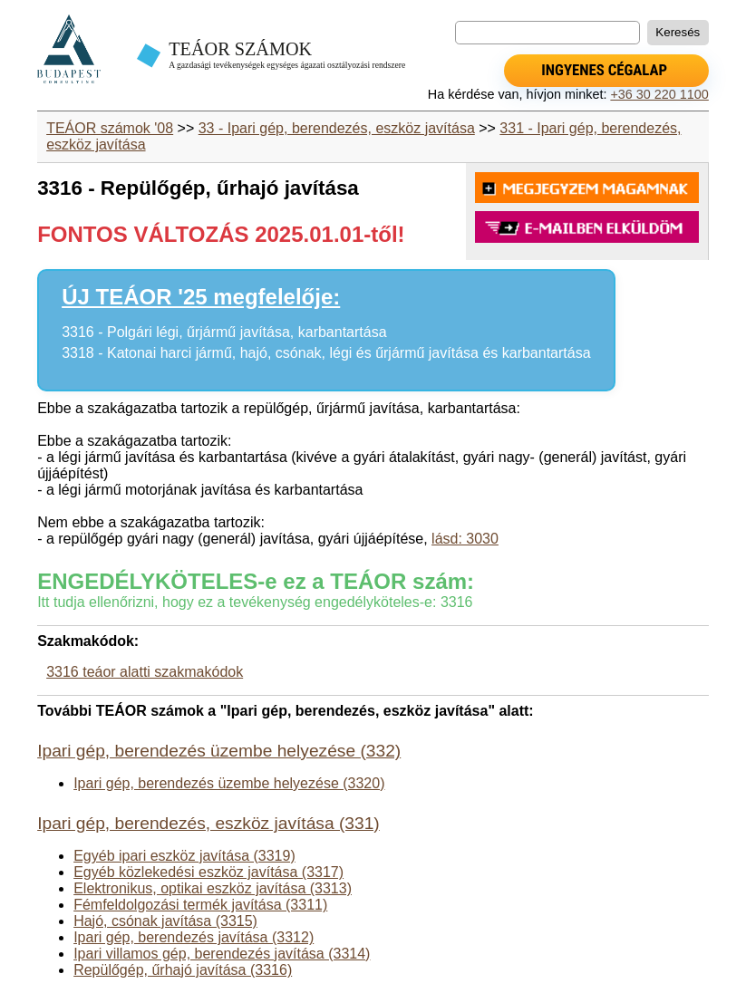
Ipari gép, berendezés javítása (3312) (193, 937)
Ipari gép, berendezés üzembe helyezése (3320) (228, 783)
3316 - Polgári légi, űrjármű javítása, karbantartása (224, 332)
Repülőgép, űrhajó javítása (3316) (182, 970)
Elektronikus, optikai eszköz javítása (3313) (212, 888)
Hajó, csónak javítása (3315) (165, 921)
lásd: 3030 (465, 538)
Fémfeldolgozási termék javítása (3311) (200, 904)
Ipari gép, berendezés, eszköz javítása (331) (208, 823)
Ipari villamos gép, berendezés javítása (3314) (221, 953)
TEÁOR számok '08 (109, 128)
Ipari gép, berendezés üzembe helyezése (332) (219, 750)
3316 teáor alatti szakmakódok (144, 672)
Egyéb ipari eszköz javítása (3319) (184, 855)
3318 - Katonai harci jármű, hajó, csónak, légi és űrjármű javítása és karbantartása (326, 353)
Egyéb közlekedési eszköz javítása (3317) (208, 872)
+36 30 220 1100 (659, 94)
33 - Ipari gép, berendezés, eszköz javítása (337, 128)
